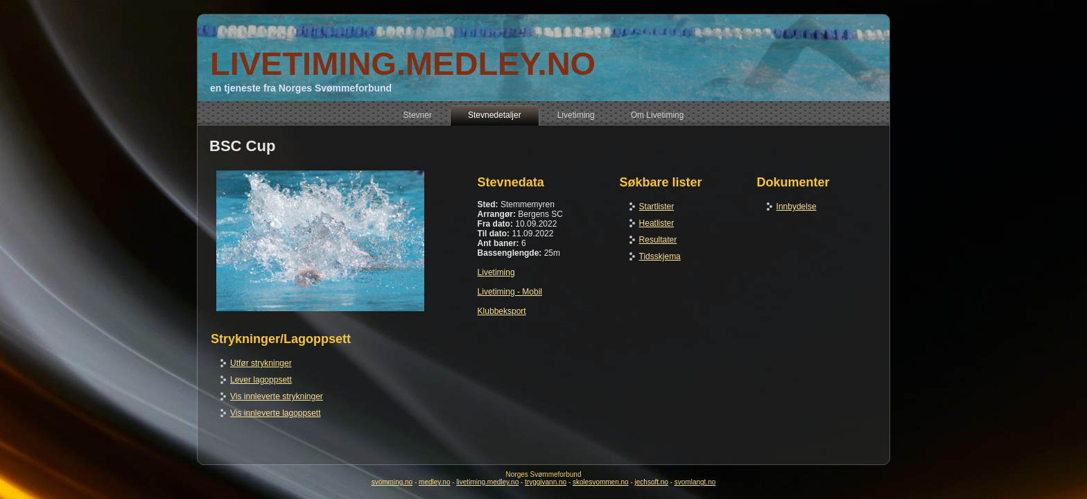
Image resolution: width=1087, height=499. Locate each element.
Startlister (657, 206)
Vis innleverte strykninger (276, 396)
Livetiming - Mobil (510, 292)
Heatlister (657, 223)
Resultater (658, 240)
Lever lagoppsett (261, 380)
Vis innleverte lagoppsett (275, 413)
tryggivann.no (545, 482)
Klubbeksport (502, 311)
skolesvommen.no (601, 482)
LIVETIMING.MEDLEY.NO (402, 63)
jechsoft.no (651, 482)
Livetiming (496, 272)
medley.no (434, 482)
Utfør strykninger (261, 363)
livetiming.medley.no (487, 482)
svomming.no (392, 482)
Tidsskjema (660, 256)
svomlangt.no (695, 482)
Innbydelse (796, 206)
